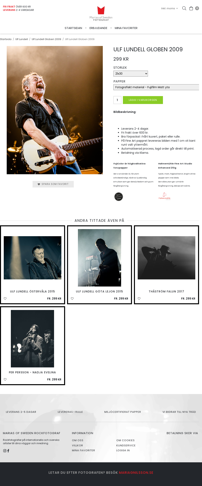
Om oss (77, 440)
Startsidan (73, 28)
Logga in (123, 450)
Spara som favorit (53, 184)
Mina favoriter (126, 28)
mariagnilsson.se (136, 472)
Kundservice (126, 445)
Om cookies (125, 440)
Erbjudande (98, 28)
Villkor (77, 445)
